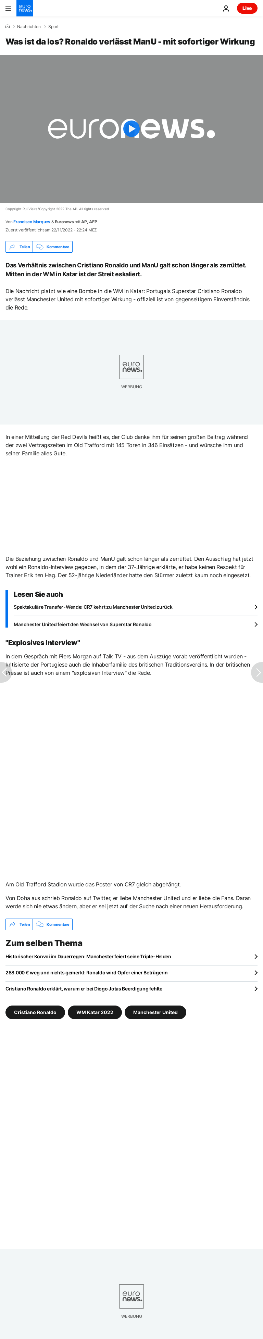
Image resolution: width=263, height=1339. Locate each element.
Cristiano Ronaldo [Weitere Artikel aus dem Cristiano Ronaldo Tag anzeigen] (35, 1012)
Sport (53, 27)
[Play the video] (131, 129)
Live (247, 8)
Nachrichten (29, 27)
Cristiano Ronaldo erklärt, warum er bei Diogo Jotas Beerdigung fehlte (83, 988)
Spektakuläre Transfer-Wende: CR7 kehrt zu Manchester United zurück (93, 607)
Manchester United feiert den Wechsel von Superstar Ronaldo (83, 624)
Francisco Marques (31, 221)
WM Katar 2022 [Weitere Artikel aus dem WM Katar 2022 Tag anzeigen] (94, 1012)
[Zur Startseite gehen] (24, 8)
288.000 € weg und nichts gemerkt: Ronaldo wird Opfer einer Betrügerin (86, 972)
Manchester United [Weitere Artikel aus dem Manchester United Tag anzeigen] (155, 1012)
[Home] (7, 26)
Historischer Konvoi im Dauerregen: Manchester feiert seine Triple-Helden (88, 956)
